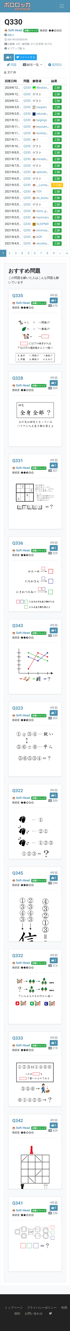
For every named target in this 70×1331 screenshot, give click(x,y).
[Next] (60, 253)
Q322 (17, 790)
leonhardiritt (44, 133)
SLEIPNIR (42, 224)
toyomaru (42, 217)
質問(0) (55, 65)
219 (53, 1048)
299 (53, 883)
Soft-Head (15, 30)
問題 (12, 65)
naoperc (41, 107)
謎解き (10, 35)
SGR (39, 237)
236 (53, 1213)
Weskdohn (43, 87)
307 (53, 470)
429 (53, 1130)
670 (53, 305)
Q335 (17, 295)
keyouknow (43, 126)
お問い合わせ (34, 1313)
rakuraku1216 (45, 113)
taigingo (41, 120)
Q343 (17, 625)
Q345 (17, 873)
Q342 (17, 1120)
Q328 (17, 378)
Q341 (17, 1203)
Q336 (17, 543)
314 (53, 965)
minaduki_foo (45, 159)
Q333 (17, 1038)
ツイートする (25, 57)
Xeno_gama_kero (47, 211)
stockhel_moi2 (45, 243)
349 (53, 635)
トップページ (14, 1307)
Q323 (17, 708)
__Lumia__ (43, 185)
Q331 (17, 460)
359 (53, 800)
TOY (39, 191)
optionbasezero (46, 172)
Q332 (17, 955)
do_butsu (42, 198)
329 (53, 553)
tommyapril (43, 230)
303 (53, 718)
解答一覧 (31, 65)
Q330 (27, 87)
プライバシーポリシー (42, 1307)
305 (53, 388)
